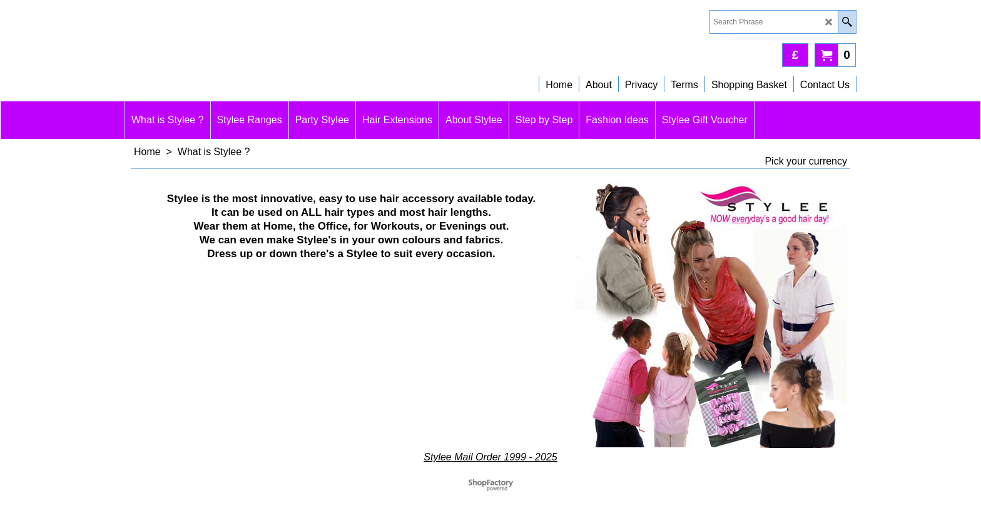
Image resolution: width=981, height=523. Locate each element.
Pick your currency (806, 161)
